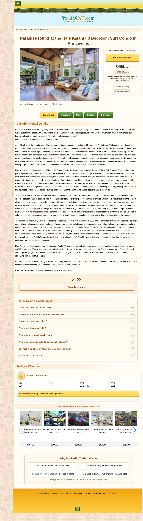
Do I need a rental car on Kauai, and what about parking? (63, 357)
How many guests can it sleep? (51, 330)
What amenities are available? (51, 337)
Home (49, 502)
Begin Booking (84, 296)
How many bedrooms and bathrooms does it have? (60, 323)
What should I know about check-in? (54, 343)
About (56, 502)
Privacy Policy (67, 502)
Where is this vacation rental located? (54, 316)
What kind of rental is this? (49, 364)
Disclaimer (86, 502)
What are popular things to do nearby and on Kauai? (61, 350)
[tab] (58, 107)
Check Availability (124, 57)
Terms (77, 502)
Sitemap (96, 502)
